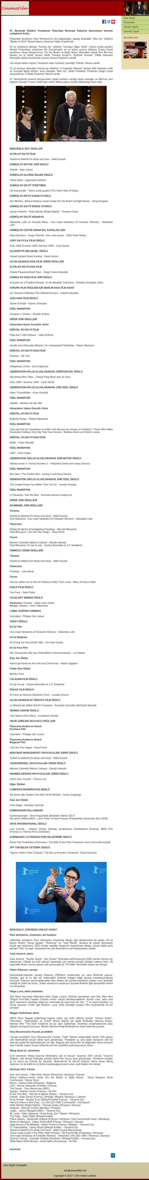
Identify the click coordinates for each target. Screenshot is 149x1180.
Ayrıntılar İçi (130, 37)
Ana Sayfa (129, 18)
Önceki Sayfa (131, 27)
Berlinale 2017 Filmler (22, 1069)
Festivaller (129, 22)
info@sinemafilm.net (75, 1170)
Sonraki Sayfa (131, 31)
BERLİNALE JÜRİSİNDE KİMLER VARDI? (33, 929)
